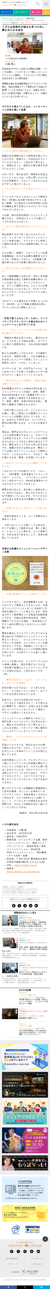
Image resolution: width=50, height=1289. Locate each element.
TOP (45, 1239)
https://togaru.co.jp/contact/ (23, 871)
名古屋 (5, 887)
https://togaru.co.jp (25, 865)
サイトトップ (7, 18)
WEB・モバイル (24, 892)
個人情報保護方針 (12, 1258)
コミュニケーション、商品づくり (13, 889)
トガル (13, 887)
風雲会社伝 (30, 18)
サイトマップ (12, 1264)
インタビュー (19, 18)
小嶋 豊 (20, 887)
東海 (33, 892)
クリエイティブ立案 (9, 892)
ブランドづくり (32, 889)
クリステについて (37, 1258)
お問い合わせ (37, 1264)
